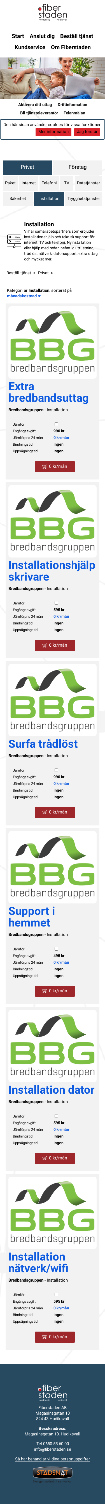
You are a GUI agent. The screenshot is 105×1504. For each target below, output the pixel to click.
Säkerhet (18, 199)
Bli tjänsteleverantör (39, 113)
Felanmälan (74, 113)
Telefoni (49, 183)
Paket (10, 183)
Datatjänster (88, 183)
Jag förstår (87, 132)
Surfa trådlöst (43, 744)
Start (18, 36)
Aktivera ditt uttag (35, 105)
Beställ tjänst (76, 36)
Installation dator (51, 1090)
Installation (48, 199)
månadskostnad (24, 296)
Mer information (53, 132)
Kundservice (30, 48)
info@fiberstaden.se (52, 1450)
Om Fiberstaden (71, 48)
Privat (27, 167)
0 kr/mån (61, 438)
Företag (78, 167)
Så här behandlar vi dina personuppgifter (52, 1459)
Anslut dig (42, 36)
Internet (29, 183)
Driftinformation (72, 105)
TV (66, 183)
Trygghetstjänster (83, 199)
